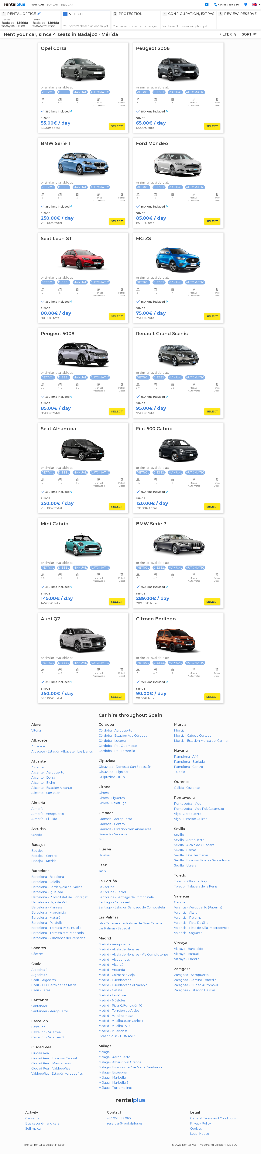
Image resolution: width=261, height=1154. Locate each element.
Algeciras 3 (39, 975)
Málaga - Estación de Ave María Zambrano (130, 1067)
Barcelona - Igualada (47, 892)
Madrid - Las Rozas (112, 995)
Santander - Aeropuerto (49, 1011)
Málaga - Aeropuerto (114, 1057)
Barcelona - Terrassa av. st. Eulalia (56, 928)
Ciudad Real (40, 1053)
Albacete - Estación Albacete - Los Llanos (62, 751)
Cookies (196, 1128)
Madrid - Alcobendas (114, 959)
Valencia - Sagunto (188, 933)
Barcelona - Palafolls (46, 923)
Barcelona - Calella (45, 882)
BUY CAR (52, 4)
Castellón (38, 1027)
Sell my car (33, 1128)
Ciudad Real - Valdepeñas (50, 1068)
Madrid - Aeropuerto (114, 944)
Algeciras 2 (39, 970)
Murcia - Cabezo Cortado (192, 735)
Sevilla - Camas (185, 850)
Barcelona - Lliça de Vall (49, 902)
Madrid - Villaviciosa (113, 1031)
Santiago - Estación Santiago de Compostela (132, 907)
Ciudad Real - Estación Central (54, 1058)
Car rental (32, 1118)
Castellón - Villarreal (46, 1032)
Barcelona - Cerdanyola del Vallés (56, 887)
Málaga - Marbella (112, 1077)
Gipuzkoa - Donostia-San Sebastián (125, 767)
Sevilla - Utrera (185, 865)
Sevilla (179, 835)
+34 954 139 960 (119, 1118)
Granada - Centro (112, 824)
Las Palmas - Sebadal (114, 928)
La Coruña (106, 887)
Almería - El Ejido (44, 819)
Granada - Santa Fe (113, 834)
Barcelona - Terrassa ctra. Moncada (57, 933)
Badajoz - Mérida (44, 861)
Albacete (38, 746)
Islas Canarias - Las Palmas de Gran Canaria (130, 923)
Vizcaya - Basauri (186, 954)
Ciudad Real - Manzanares (51, 1063)
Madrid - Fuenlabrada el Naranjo (123, 985)
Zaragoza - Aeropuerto (191, 975)
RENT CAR (37, 4)
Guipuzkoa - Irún (112, 777)
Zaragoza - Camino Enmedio (195, 980)
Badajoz (37, 851)
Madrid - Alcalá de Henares (119, 949)
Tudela (179, 772)
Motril (103, 839)
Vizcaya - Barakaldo (188, 949)
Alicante (37, 767)
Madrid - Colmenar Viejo (117, 975)
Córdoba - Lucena (112, 740)
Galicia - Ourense (187, 788)
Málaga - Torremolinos (115, 1088)
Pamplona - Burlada (189, 761)
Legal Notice (199, 1133)
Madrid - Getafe (110, 990)
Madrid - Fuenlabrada (115, 980)
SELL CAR (67, 4)
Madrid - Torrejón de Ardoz (119, 1010)
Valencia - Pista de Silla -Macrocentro (201, 928)
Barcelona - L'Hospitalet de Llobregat (59, 897)
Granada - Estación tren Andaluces (125, 829)
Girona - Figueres (112, 798)
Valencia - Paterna (187, 917)
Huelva (104, 855)
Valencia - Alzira (185, 912)
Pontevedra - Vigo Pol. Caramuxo (199, 809)
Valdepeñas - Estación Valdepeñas (57, 1073)
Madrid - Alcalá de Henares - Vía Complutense (133, 954)
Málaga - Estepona (113, 1072)
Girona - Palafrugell (114, 803)
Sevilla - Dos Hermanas (191, 855)
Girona (104, 793)
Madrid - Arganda (112, 970)
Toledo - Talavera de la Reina (196, 886)
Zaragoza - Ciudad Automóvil (196, 985)
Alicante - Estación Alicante (51, 788)
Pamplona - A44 (186, 756)
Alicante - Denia (43, 777)
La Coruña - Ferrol (112, 892)
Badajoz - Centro (44, 856)
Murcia (179, 730)
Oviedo (36, 835)
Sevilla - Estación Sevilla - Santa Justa (202, 860)
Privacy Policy (200, 1123)
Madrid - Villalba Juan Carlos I (121, 1021)
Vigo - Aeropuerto (187, 814)
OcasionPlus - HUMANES (117, 1036)
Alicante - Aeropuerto (47, 772)
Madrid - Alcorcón (112, 964)
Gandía (179, 902)
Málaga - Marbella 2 (113, 1082)
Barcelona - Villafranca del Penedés (58, 938)
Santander (39, 1006)
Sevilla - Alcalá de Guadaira (194, 845)
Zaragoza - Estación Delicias (194, 990)
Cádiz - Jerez (40, 990)
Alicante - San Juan (45, 793)
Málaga (104, 1052)
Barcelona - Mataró (45, 917)
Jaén (102, 871)
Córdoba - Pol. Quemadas (118, 746)
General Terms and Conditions (213, 1118)
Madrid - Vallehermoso (116, 1016)
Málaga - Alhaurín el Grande (120, 1062)
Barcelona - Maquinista (48, 912)
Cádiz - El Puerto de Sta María (54, 985)
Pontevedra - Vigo (187, 803)
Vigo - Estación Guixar (190, 819)
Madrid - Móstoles (112, 1000)
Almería (37, 809)
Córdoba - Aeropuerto (115, 730)
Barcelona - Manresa (46, 907)
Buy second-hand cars (42, 1123)
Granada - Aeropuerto (115, 819)
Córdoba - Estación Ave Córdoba (123, 735)
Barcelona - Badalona (47, 877)
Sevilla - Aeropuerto (189, 840)
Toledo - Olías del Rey (190, 881)
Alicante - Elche (43, 782)
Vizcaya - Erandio (186, 959)
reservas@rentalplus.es (124, 1123)
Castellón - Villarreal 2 (47, 1037)
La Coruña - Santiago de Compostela (126, 897)
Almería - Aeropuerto (47, 814)
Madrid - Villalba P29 (114, 1026)
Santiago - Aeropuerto (115, 902)
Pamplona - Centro (188, 767)
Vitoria (36, 730)
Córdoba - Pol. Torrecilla (117, 751)
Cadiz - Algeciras (43, 980)
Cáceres (37, 954)
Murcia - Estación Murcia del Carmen (201, 740)
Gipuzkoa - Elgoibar (114, 772)
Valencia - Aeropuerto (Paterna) (198, 907)
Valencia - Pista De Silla (191, 923)
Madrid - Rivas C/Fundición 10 (120, 1005)
